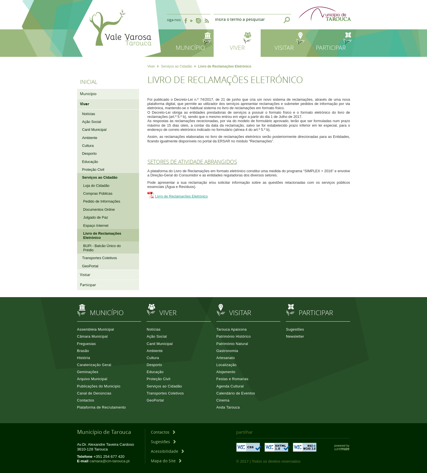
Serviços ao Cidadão (178, 66)
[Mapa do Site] (166, 460)
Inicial (88, 82)
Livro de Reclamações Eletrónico (181, 196)
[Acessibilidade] (167, 451)
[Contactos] (163, 432)
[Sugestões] (163, 441)
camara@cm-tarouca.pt (109, 461)
